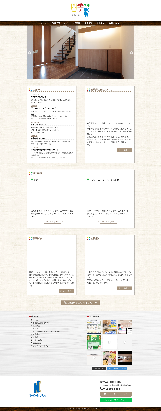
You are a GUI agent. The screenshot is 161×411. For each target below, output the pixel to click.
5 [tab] (87, 81)
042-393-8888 (110, 388)
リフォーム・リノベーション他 (46, 331)
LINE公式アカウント (116, 400)
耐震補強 (88, 23)
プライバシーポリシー (41, 346)
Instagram (35, 214)
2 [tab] (77, 81)
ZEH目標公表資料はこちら (80, 302)
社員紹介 (100, 23)
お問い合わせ (114, 23)
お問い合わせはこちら (116, 394)
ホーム (44, 23)
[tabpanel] (80, 52)
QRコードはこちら (38, 132)
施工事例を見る (52, 222)
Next (131, 52)
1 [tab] (74, 81)
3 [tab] (80, 81)
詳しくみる (124, 150)
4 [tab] (84, 81)
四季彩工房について (60, 23)
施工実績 (76, 23)
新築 (35, 329)
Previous (29, 52)
